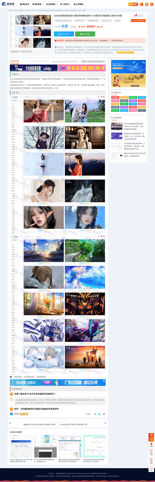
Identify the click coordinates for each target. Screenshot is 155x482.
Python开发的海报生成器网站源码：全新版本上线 (44, 460)
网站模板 (115, 107)
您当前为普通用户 (138, 20)
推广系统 (141, 97)
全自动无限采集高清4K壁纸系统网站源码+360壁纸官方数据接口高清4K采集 (61, 10)
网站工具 (115, 110)
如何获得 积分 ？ (125, 52)
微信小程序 (124, 107)
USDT (142, 104)
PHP (82, 20)
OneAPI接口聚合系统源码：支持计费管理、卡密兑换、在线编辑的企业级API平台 (134, 146)
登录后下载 (64, 34)
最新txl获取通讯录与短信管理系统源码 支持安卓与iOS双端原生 (69, 460)
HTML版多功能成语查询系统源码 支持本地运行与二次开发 (93, 460)
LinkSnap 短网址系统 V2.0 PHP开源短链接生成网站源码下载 (21, 460)
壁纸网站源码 (41, 377)
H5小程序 (115, 104)
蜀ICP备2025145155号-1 (99, 473)
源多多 (17, 414)
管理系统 (141, 107)
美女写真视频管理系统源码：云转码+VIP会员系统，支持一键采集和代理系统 (134, 126)
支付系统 (124, 100)
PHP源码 (115, 97)
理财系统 (133, 97)
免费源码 (133, 100)
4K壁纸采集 (17, 377)
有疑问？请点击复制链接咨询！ (93, 61)
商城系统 (115, 100)
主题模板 (133, 110)
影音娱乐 (124, 110)
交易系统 (133, 107)
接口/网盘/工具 (30, 10)
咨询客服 (85, 34)
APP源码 (133, 104)
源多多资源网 (19, 10)
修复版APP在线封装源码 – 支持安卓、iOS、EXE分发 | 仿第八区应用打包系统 (134, 136)
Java (142, 110)
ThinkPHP (124, 97)
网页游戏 (141, 100)
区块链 (124, 104)
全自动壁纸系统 (29, 377)
